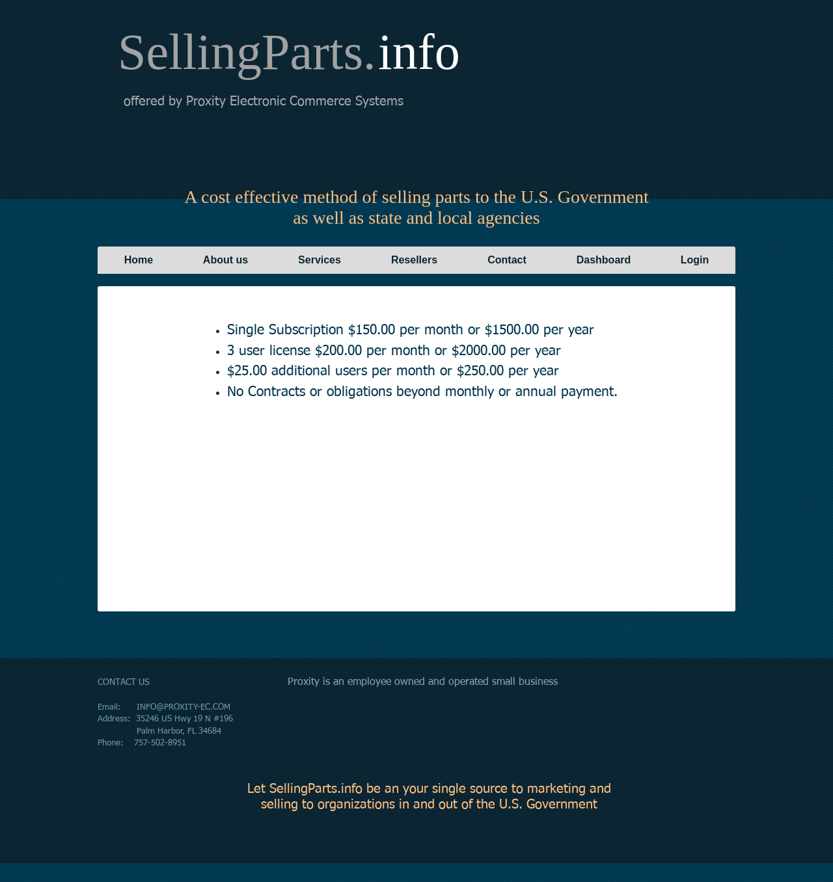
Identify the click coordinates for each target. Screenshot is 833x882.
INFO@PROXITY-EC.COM (183, 707)
